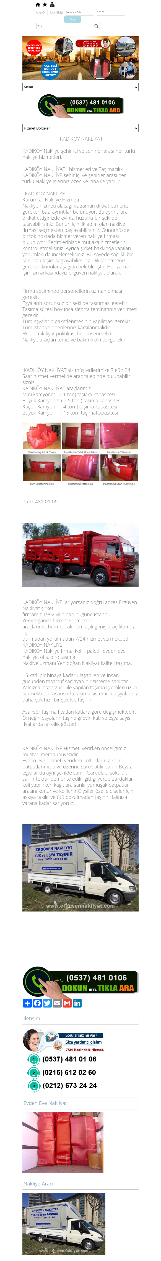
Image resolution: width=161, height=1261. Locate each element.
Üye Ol (40, 12)
